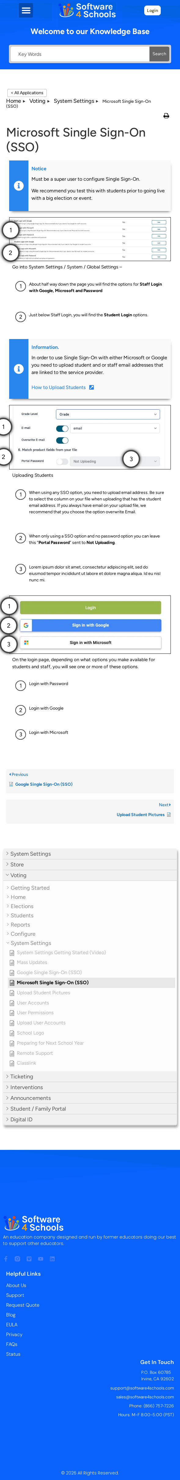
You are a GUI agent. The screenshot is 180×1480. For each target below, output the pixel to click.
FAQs (11, 1344)
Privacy (14, 1334)
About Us (16, 1285)
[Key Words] (80, 54)
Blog (11, 1315)
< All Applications (27, 92)
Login (152, 10)
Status (13, 1354)
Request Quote (22, 1305)
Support (15, 1295)
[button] (26, 10)
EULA (11, 1324)
